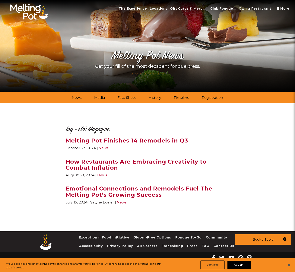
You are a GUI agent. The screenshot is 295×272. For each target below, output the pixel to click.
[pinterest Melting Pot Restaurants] (240, 257)
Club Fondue (221, 8)
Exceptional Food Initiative (104, 237)
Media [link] (99, 97)
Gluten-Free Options (152, 237)
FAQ (205, 246)
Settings (213, 264)
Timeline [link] (181, 97)
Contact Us (224, 246)
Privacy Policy (120, 246)
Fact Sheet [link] (126, 97)
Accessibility (91, 246)
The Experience (133, 8)
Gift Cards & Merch (187, 8)
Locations (158, 8)
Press (192, 246)
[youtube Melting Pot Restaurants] (231, 257)
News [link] (77, 97)
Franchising (172, 246)
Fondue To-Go (188, 237)
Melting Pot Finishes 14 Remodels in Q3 (127, 140)
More (284, 8)
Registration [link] (212, 97)
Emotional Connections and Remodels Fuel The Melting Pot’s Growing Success (139, 191)
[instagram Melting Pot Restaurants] (249, 257)
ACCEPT (239, 264)
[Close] (289, 265)
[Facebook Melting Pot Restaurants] (213, 257)
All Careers (147, 246)
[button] (263, 239)
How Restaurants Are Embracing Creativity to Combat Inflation (136, 164)
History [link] (155, 97)
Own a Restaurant (255, 8)
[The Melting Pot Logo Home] (29, 12)
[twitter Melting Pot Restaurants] (222, 257)
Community (216, 237)
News (104, 148)
